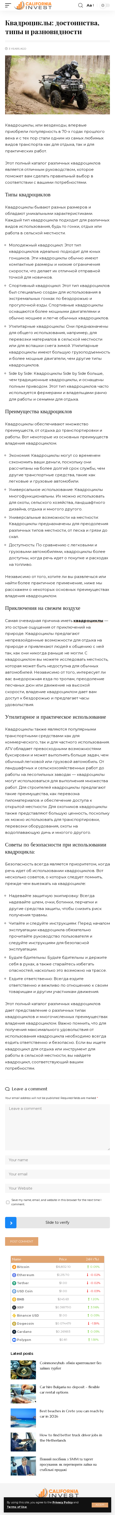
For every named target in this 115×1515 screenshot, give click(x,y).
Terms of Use (17, 1507)
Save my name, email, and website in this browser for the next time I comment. (56, 1202)
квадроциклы (88, 620)
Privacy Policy (62, 1502)
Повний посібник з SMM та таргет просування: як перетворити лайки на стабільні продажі (68, 1464)
